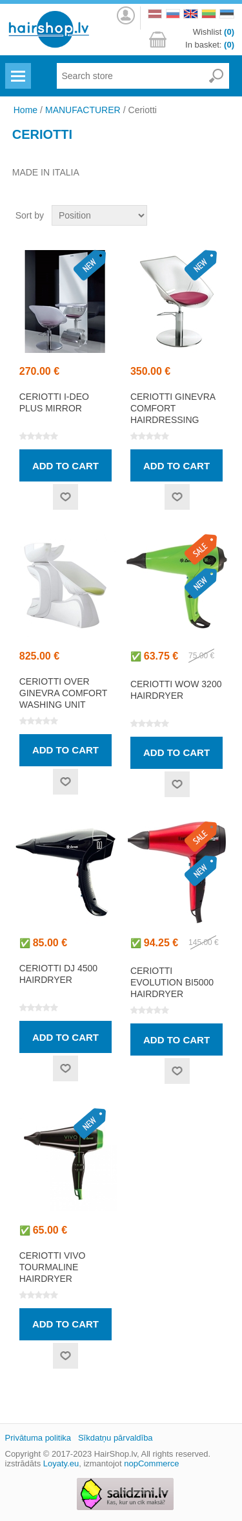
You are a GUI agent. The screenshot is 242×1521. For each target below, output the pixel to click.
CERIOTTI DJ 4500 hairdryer (58, 974)
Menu (16, 68)
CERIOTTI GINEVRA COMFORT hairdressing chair (172, 414)
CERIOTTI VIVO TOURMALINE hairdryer (52, 1267)
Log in (125, 15)
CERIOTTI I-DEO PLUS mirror (54, 402)
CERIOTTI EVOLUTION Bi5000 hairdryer (172, 982)
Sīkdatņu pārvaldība (115, 1438)
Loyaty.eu (61, 1463)
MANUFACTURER (83, 110)
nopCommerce (151, 1463)
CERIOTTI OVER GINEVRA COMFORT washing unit (63, 693)
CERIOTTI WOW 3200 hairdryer (176, 690)
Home (25, 110)
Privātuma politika (38, 1438)
